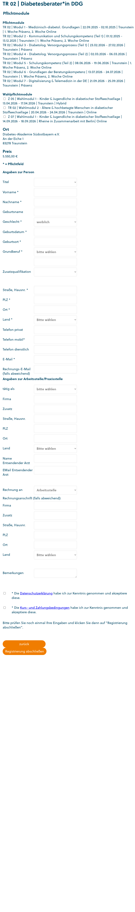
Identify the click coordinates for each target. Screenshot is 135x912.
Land (6, 448)
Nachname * (12, 202)
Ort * (6, 309)
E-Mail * (9, 359)
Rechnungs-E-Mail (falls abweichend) (17, 371)
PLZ (5, 428)
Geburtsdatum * (15, 232)
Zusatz (7, 409)
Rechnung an (13, 490)
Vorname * (11, 192)
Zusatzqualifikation (17, 271)
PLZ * (6, 299)
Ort (5, 438)
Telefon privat (13, 329)
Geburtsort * (12, 241)
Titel (6, 182)
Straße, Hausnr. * (15, 290)
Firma (7, 399)
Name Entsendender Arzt (16, 460)
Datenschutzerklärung (36, 593)
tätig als (8, 389)
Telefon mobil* (14, 339)
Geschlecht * (12, 221)
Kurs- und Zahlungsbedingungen (45, 607)
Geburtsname (13, 212)
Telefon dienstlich (16, 349)
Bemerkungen (13, 573)
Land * (8, 319)
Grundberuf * (13, 251)
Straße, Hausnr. (14, 418)
